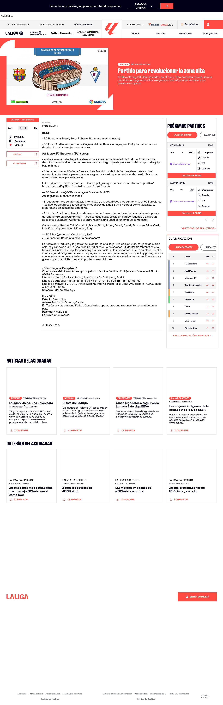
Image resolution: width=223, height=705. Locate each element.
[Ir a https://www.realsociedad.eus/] (187, 16)
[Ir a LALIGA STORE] (160, 24)
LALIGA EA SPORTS (182, 135)
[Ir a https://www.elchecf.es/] (62, 16)
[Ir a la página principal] (112, 36)
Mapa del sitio (36, 694)
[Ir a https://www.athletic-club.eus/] (20, 16)
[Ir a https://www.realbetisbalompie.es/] (156, 16)
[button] (14, 33)
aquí (73, 290)
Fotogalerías (210, 33)
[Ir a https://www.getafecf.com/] (83, 16)
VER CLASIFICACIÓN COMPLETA (192, 335)
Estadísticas (185, 33)
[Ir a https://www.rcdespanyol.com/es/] (135, 16)
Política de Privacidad (179, 694)
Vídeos (135, 33)
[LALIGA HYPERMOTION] (38, 33)
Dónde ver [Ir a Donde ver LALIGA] (83, 24)
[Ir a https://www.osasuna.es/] (41, 16)
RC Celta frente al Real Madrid (85, 171)
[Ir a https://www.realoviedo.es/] (177, 16)
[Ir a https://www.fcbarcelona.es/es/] (73, 16)
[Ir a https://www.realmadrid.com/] (167, 16)
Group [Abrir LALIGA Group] (135, 24)
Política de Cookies (146, 699)
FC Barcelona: (52, 138)
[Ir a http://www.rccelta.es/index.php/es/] (125, 16)
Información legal (158, 694)
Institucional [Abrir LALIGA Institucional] (18, 24)
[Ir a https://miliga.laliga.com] (213, 24)
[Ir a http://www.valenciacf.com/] (208, 16)
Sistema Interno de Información (117, 694)
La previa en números (55, 315)
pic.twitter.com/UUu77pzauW (92, 186)
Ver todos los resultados (198, 228)
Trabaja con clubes (50, 699)
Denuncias (22, 694)
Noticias (160, 33)
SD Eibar (49, 144)
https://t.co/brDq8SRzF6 (57, 186)
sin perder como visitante (135, 204)
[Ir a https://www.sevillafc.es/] (198, 16)
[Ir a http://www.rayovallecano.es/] (114, 16)
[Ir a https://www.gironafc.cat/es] (93, 16)
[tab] (182, 135)
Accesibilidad (141, 694)
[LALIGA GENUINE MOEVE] (88, 33)
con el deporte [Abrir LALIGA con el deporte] (51, 24)
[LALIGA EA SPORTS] (14, 33)
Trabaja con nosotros (72, 694)
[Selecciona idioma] (190, 24)
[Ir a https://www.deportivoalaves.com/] (52, 16)
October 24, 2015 (99, 192)
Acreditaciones (53, 694)
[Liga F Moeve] (62, 33)
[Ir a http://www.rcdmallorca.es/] (146, 16)
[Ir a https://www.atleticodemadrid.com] (31, 16)
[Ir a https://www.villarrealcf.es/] (219, 16)
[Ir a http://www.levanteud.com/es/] (104, 16)
